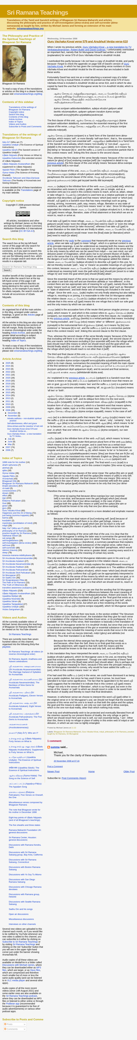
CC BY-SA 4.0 (27, 231)
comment (86, 240)
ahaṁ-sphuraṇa (10, 465)
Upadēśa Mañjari (10, 596)
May (10, 444)
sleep (4, 552)
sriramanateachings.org (30, 28)
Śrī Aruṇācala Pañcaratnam (15, 570)
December (13, 413)
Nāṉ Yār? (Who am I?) (13, 528)
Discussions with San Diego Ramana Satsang (22, 880)
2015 (8, 392)
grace (5, 505)
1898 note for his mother (13, 462)
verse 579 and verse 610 (87, 41)
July (10, 439)
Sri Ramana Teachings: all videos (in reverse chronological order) (26, 652)
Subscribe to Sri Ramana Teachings (20, 941)
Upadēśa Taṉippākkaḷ (12, 604)
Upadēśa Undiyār (10, 606)
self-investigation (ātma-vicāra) (16, 543)
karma (5, 518)
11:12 (73, 728)
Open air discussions (19, 914)
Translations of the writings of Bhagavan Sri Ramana (22, 108)
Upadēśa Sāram (10, 601)
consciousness (9, 490)
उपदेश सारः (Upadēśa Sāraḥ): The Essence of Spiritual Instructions (24, 769)
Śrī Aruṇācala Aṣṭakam (13, 561)
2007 (8, 447)
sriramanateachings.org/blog (28, 94)
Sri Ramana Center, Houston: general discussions (23, 838)
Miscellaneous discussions (21, 919)
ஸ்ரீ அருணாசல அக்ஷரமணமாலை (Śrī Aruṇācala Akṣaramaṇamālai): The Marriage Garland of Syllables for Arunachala (25, 670)
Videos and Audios (17, 124)
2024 (8, 366)
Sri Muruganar (73, 734)
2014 (8, 395)
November (13, 416)
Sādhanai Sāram (10, 535)
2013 (8, 398)
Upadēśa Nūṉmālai (11, 599)
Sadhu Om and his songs (21, 909)
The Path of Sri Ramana (13, 582)
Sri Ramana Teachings (37, 12)
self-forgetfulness (10, 540)
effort (4, 495)
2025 (8, 363)
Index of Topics (16, 121)
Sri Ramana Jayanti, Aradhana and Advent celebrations (25, 660)
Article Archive (15, 119)
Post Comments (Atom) (74, 778)
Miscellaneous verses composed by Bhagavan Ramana (25, 803)
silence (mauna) (9, 550)
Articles (31, 314)
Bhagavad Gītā (9, 481)
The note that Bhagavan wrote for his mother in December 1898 (24, 811)
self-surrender (9, 547)
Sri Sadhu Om (9, 577)
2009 (8, 407)
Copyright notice (16, 112)
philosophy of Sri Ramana (115, 732)
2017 (8, 386)
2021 (8, 375)
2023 (8, 369)
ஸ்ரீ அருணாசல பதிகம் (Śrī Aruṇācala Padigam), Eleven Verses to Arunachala (26, 695)
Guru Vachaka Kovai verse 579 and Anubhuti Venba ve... (22, 430)
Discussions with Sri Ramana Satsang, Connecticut (22, 860)
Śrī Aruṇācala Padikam (13, 567)
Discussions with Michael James (18, 965)
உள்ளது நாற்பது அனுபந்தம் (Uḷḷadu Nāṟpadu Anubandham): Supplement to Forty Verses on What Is (26, 749)
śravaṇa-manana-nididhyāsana (17, 555)
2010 (8, 404)
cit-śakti (6, 488)
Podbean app (12, 1003)
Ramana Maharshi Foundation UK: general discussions (25, 831)
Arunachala (7, 478)
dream (5, 493)
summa (55, 747)
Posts (8, 1024)
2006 (8, 450)
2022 (8, 372)
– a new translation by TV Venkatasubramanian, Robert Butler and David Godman (89, 48)
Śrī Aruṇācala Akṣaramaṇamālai (17, 558)
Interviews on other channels (22, 924)
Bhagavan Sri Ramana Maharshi (67, 732)
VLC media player (16, 980)
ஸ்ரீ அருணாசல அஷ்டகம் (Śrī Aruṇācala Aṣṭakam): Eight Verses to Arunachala (25, 706)
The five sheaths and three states (24, 825)
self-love (6, 545)
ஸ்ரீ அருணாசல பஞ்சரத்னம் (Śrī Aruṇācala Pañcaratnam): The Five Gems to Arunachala (25, 717)
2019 (8, 380)
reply (71, 240)
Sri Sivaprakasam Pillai (13, 580)
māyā (101, 732)
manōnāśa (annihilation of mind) (17, 523)
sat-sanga (7, 538)
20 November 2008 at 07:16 (66, 761)
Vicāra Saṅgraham (11, 609)
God (4, 503)
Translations (27, 190)
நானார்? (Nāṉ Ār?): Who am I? (23, 733)
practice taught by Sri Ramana (16, 533)
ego (4, 498)
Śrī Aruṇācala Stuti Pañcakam (16, 572)
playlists (6, 647)
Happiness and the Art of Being (17, 513)
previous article (55, 163)
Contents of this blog (18, 117)
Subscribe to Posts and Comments (25, 126)
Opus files (35, 970)
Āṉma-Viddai (8, 473)
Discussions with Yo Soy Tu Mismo (25, 874)
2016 (8, 389)
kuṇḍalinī (6, 520)
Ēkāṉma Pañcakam (11, 500)
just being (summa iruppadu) (15, 515)
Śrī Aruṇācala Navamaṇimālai (16, 564)
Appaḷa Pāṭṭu (8, 476)
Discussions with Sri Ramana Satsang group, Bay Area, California (26, 853)
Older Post (129, 771)
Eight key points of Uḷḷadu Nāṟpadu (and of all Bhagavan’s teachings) (25, 818)
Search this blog (16, 114)
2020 (8, 378)
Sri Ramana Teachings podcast (21, 996)
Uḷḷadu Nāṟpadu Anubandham (16, 593)
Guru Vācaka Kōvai (90, 732)
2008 (8, 410)
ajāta (4, 470)
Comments (11, 1029)
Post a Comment (55, 766)
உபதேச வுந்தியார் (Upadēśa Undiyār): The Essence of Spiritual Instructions (25, 760)
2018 (8, 383)
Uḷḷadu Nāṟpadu (9, 590)
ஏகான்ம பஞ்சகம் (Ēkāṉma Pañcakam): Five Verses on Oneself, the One (26, 795)
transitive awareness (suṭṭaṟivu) (17, 587)
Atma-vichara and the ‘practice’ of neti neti (25, 426)
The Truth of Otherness (13, 585)
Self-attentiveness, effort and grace (22, 423)
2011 (8, 401)
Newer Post (53, 771)
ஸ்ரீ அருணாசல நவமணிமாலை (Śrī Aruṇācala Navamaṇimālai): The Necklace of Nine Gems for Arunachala (25, 683)
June (10, 442)
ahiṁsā (5, 468)
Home (91, 771)
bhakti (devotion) (10, 486)
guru (4, 508)
